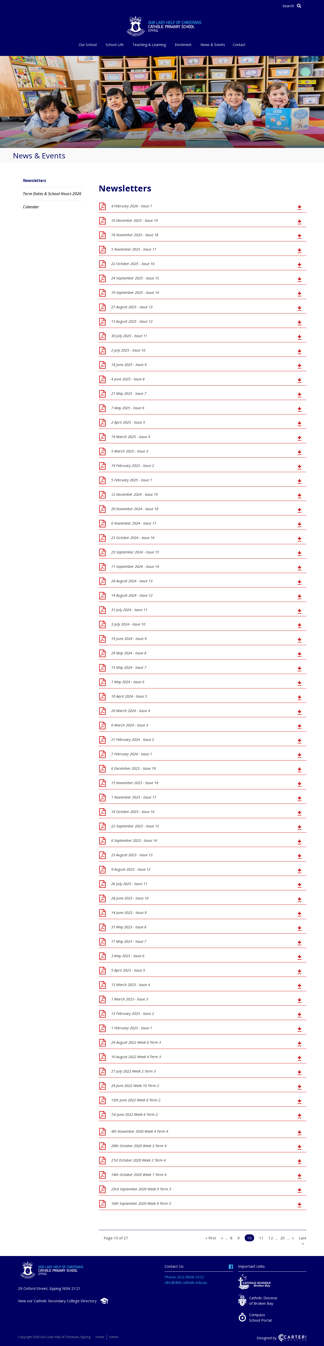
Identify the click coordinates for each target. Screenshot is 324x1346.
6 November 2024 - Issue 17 (133, 523)
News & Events (212, 44)
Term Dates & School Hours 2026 (52, 193)
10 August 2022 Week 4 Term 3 (136, 1056)
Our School (88, 44)
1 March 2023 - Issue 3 (129, 998)
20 (282, 1237)
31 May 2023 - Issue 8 (128, 926)
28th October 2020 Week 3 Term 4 (138, 1145)
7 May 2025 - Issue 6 (127, 407)
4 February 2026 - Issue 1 (131, 205)
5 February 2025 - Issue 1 (131, 479)
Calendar (31, 207)
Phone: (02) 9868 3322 (184, 1276)
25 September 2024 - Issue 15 (135, 551)
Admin (114, 1337)
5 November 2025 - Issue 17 (133, 249)
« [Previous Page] (222, 1237)
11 (261, 1237)
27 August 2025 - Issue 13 (131, 306)
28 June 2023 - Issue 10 (129, 898)
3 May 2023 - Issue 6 (127, 955)
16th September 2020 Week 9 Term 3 (141, 1203)
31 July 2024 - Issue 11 (129, 609)
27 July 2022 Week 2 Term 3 (133, 1071)
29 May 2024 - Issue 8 (128, 652)
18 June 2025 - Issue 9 (128, 364)
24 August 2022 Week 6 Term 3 (136, 1042)
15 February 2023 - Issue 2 (132, 1013)
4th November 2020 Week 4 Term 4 (139, 1131)
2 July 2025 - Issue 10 (128, 350)
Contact (239, 44)
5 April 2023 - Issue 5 (128, 970)
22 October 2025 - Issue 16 (132, 263)
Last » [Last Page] (302, 1240)
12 (271, 1237)
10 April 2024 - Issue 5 (129, 696)
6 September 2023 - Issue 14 (134, 840)
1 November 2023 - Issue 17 (133, 797)
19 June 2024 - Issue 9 (128, 638)
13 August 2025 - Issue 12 (131, 321)
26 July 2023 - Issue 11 (129, 883)
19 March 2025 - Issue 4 (130, 436)
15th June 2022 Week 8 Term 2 (135, 1099)
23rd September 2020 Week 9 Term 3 (141, 1188)
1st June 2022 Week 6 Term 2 (134, 1114)
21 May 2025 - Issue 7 (128, 393)
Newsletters (34, 180)
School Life (115, 44)
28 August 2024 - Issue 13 (131, 580)
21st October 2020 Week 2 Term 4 (138, 1160)
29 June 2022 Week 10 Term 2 (135, 1085)
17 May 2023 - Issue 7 (128, 941)
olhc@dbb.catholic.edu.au (186, 1282)
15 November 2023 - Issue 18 (134, 782)
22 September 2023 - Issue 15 (135, 825)
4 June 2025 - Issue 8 (127, 378)
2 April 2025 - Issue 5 (128, 422)
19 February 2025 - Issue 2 (132, 465)
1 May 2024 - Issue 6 (127, 681)
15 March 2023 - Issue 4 (130, 984)
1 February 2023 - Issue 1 (131, 1027)
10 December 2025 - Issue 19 (134, 220)
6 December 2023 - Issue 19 (133, 768)
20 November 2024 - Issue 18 (134, 508)
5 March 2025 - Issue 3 (129, 451)
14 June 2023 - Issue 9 (128, 912)
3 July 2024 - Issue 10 (128, 624)
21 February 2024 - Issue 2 (132, 739)
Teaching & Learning (149, 44)
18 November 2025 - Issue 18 (134, 234)
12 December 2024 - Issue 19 (134, 494)
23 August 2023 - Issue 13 (131, 854)
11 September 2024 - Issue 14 (135, 566)
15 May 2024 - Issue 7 (128, 667)
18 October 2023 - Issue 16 (132, 811)
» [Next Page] (293, 1237)
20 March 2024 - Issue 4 (130, 710)
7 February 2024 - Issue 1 (131, 753)
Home (100, 1337)
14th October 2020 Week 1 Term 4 (138, 1174)
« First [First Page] (210, 1237)
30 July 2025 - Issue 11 (129, 335)
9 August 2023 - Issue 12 (130, 869)
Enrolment (183, 44)
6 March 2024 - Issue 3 (129, 724)
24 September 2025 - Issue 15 (135, 277)
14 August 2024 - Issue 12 (131, 595)
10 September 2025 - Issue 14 (135, 292)
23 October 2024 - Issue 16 (132, 537)
